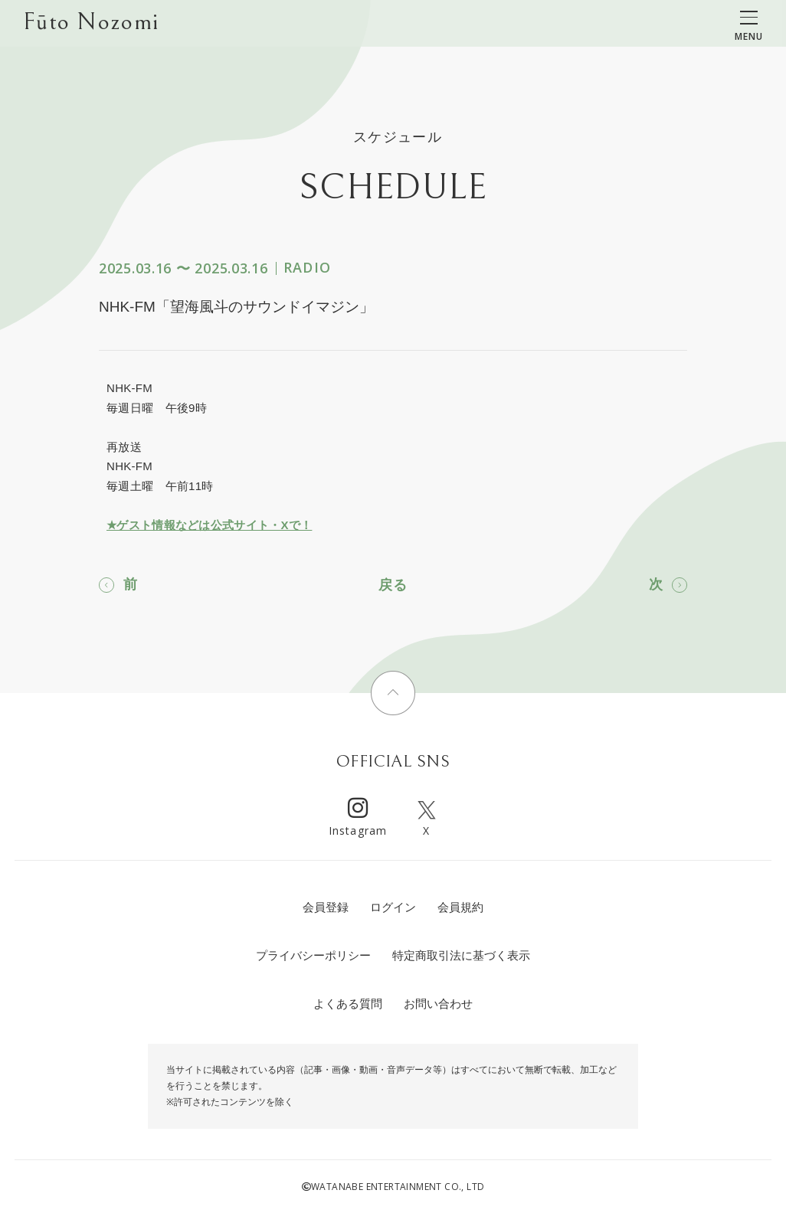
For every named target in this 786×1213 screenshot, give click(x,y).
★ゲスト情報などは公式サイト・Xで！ (209, 524)
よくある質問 (347, 1003)
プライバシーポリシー (313, 955)
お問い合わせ (438, 1003)
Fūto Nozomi (91, 23)
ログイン (393, 907)
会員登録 (326, 907)
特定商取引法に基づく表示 (461, 955)
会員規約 (460, 907)
